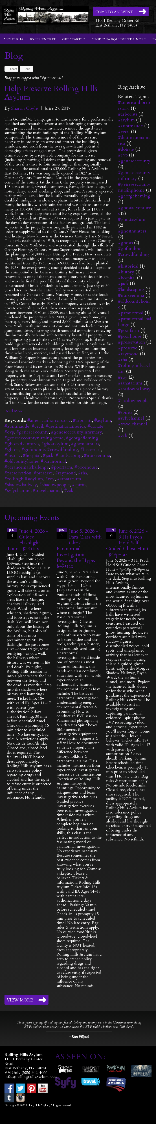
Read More (13, 411)
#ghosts (11, 450)
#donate (95, 426)
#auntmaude (16, 426)
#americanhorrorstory (49, 420)
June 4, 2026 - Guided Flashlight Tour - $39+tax (27, 540)
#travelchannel (47, 490)
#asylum (102, 420)
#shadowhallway (20, 485)
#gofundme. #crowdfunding (50, 450)
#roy (50, 479)
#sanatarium (69, 479)
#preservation (17, 473)
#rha (82, 473)
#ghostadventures (21, 444)
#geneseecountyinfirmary (76, 432)
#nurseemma (97, 455)
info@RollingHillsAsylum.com (30, 1077)
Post (25, 69)
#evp (9, 432)
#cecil (37, 426)
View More (20, 1000)
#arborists (82, 420)
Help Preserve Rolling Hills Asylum (50, 92)
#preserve (43, 473)
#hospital (32, 455)
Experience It (42, 39)
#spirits (79, 485)
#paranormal (53, 461)
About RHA (13, 39)
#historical (90, 450)
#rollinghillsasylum (23, 479)
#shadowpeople (54, 485)
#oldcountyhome (21, 461)
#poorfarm (61, 467)
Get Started (73, 39)
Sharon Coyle (24, 108)
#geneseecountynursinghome (34, 438)
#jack (48, 455)
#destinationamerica (65, 426)
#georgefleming (82, 438)
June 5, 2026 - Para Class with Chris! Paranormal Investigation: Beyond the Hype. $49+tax (79, 548)
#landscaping (69, 455)
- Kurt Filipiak (79, 1037)
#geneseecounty (32, 432)
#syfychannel (17, 490)
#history (12, 455)
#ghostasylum (55, 444)
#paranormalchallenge (26, 467)
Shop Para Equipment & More (119, 39)
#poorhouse (86, 467)
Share (11, 69)
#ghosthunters (85, 444)
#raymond (65, 473)
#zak (68, 490)
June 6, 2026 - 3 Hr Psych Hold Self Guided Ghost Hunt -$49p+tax (127, 542)
